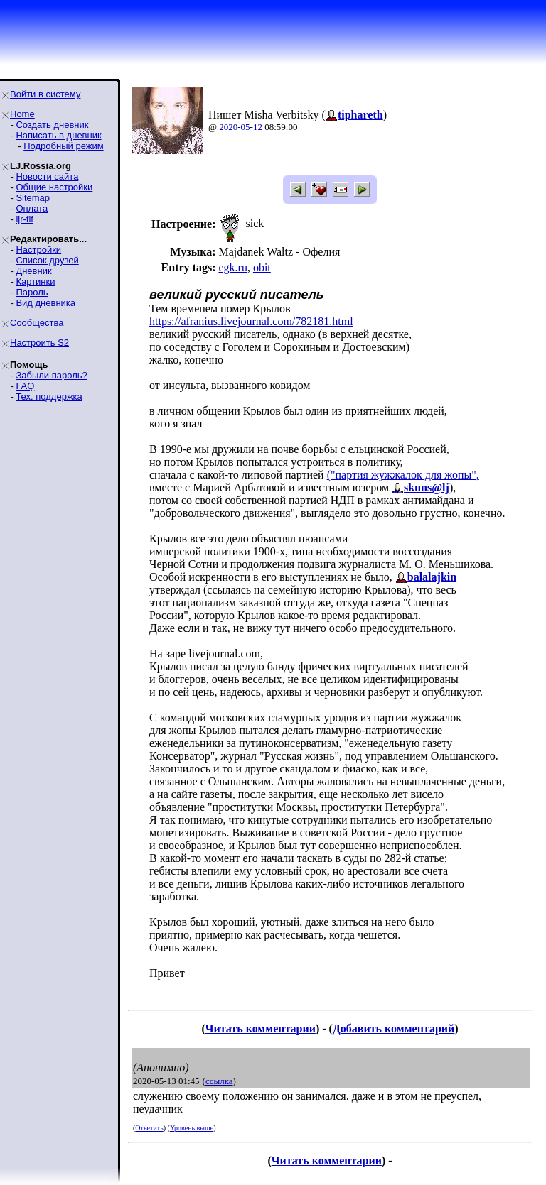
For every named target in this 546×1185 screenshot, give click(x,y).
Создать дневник (52, 124)
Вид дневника (45, 302)
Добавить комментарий (393, 1028)
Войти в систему (45, 94)
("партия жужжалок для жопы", (403, 475)
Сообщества (37, 322)
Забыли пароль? (51, 375)
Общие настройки (54, 187)
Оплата (32, 208)
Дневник (33, 271)
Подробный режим (63, 146)
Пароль (32, 292)
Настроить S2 (39, 342)
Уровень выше (191, 1128)
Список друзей (47, 260)
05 (245, 126)
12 (257, 126)
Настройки (38, 249)
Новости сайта (47, 176)
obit (262, 267)
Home (22, 114)
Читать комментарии (260, 1028)
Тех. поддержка (49, 396)
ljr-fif (24, 219)
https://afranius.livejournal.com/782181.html (251, 321)
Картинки (35, 281)
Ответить (149, 1128)
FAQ (25, 386)
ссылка (219, 1081)
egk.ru (232, 267)
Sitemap (33, 197)
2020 (228, 126)
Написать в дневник (58, 135)
